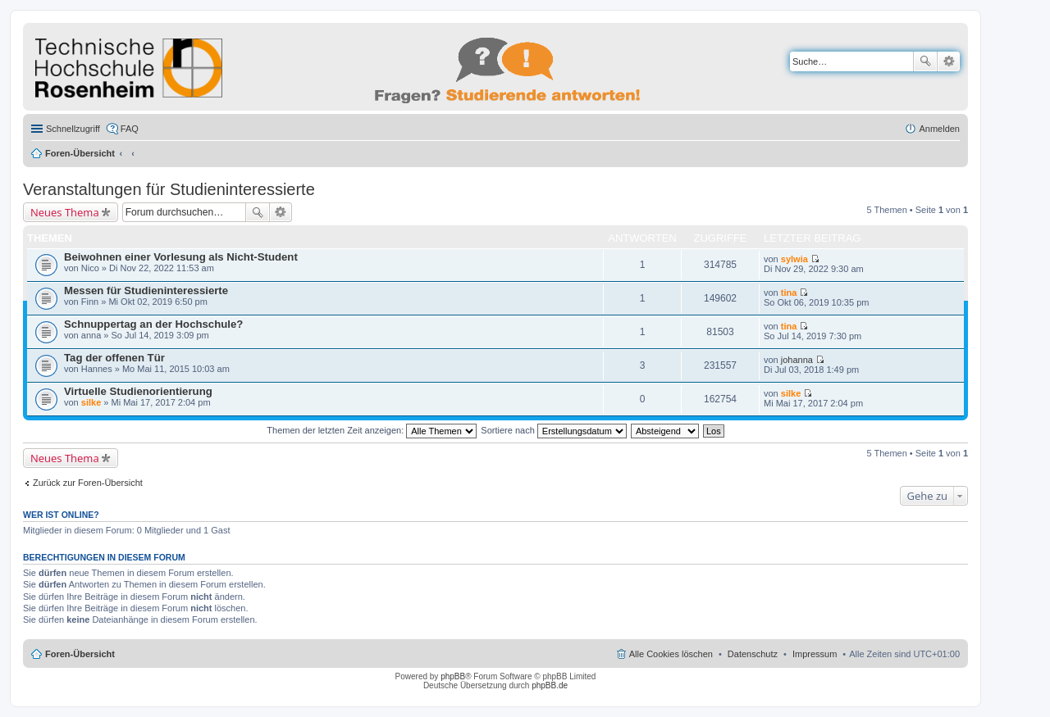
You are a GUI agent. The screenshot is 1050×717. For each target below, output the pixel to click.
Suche (925, 61)
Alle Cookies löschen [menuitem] (671, 654)
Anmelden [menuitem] (939, 129)
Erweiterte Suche (949, 61)
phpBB (453, 676)
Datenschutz (753, 654)
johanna (797, 360)
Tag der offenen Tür (114, 358)
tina (789, 292)
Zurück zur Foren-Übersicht (88, 483)
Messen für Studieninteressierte (146, 290)
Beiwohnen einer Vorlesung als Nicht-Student (181, 257)
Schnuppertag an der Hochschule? (153, 324)
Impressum (814, 654)
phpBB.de (550, 685)
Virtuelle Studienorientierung (138, 391)
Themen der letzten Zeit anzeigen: (372, 430)
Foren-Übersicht (80, 153)
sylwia (794, 259)
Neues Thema (64, 212)
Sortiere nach (553, 430)
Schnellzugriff (73, 129)
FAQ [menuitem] (130, 129)
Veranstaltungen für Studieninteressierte (169, 189)
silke (91, 402)
